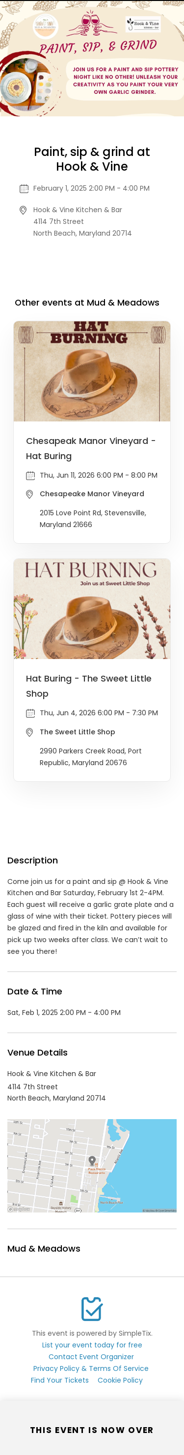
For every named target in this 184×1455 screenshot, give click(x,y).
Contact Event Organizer (91, 1357)
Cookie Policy (120, 1380)
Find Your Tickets (60, 1380)
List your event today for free (92, 1345)
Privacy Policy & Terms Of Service (91, 1368)
